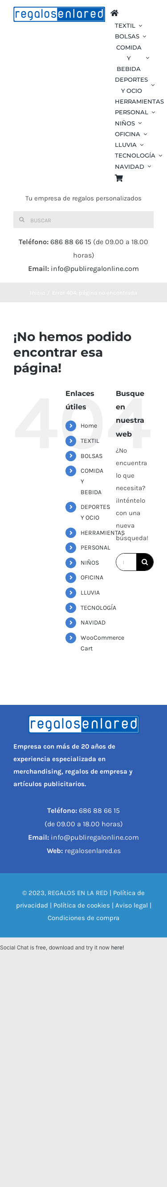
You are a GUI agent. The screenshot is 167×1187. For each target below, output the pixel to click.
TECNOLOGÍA (98, 608)
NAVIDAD (93, 622)
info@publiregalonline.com (95, 268)
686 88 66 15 (70, 241)
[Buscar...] (126, 562)
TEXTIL (90, 441)
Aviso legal (131, 905)
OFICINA (92, 577)
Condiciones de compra (83, 918)
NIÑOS (90, 562)
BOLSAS (91, 456)
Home (89, 425)
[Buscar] (83, 219)
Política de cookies (81, 905)
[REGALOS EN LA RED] (59, 14)
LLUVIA (90, 592)
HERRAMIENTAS (103, 533)
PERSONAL (95, 547)
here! (117, 947)
